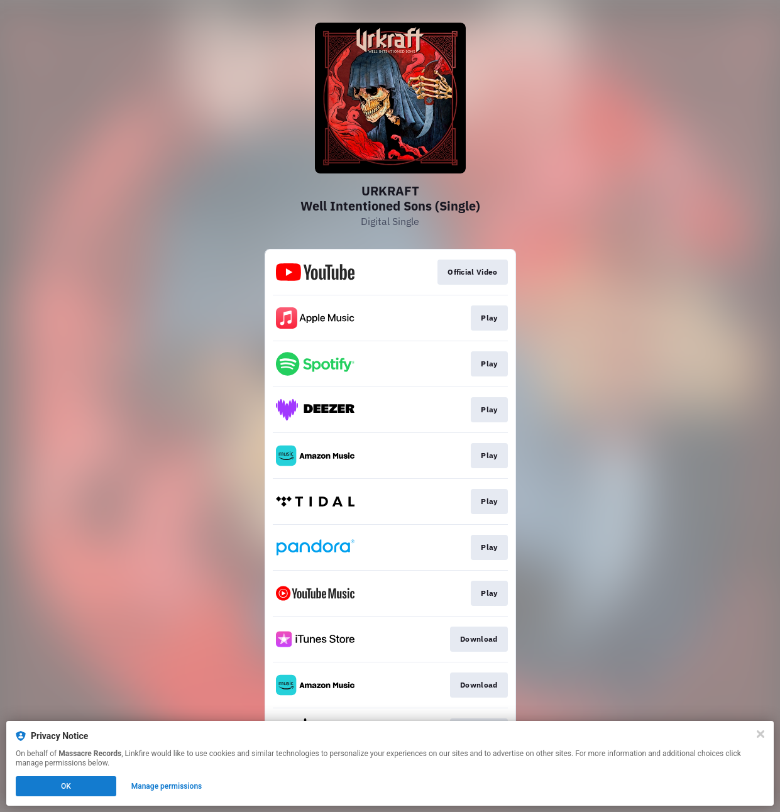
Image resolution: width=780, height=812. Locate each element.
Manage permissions (166, 786)
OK (66, 786)
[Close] (760, 734)
